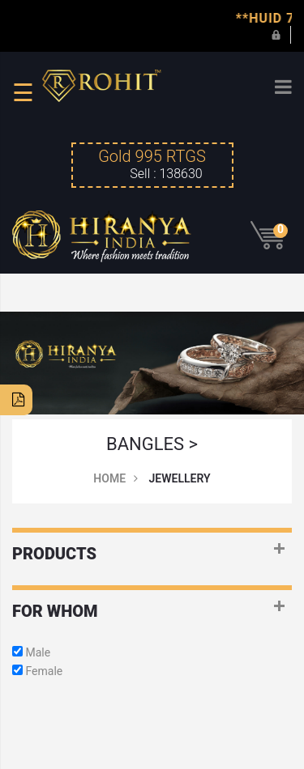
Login (276, 34)
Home (109, 478)
